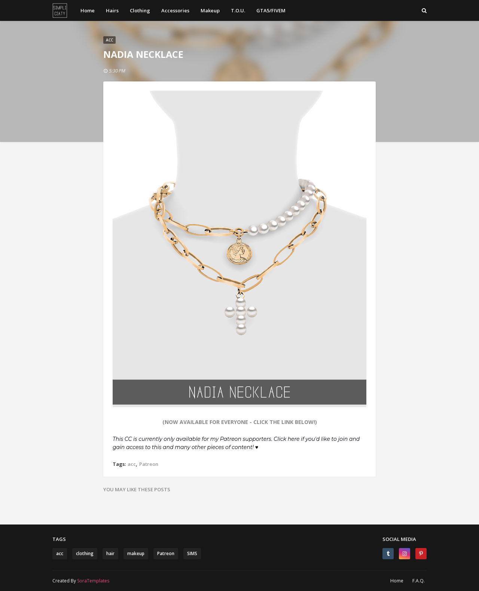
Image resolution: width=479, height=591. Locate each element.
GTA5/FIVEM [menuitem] (271, 10)
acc (132, 464)
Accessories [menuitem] (175, 10)
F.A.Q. (418, 581)
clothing (85, 553)
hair (110, 553)
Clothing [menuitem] (140, 10)
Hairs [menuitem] (112, 10)
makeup (135, 553)
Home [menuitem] (87, 10)
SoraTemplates (93, 581)
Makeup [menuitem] (210, 10)
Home (396, 581)
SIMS (192, 553)
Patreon (148, 464)
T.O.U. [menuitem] (238, 10)
